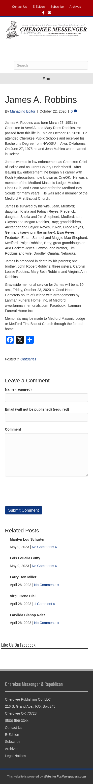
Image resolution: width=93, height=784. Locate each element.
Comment (13, 429)
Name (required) (18, 389)
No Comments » (44, 547)
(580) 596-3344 (17, 721)
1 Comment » (44, 604)
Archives (75, 6)
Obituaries (28, 359)
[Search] (51, 65)
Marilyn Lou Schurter (27, 539)
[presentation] (42, 491)
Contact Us (19, 6)
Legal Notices (15, 756)
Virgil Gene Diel (22, 596)
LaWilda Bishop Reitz (27, 615)
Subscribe (57, 6)
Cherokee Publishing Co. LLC (28, 699)
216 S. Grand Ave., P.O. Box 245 (30, 706)
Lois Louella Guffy (25, 558)
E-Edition (38, 6)
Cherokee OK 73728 (21, 713)
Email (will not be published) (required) (37, 409)
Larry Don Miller (23, 577)
